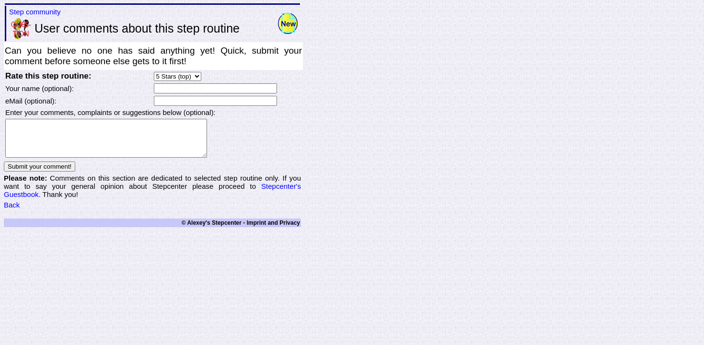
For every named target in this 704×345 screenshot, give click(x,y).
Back (12, 212)
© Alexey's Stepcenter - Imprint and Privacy (241, 230)
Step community (35, 12)
